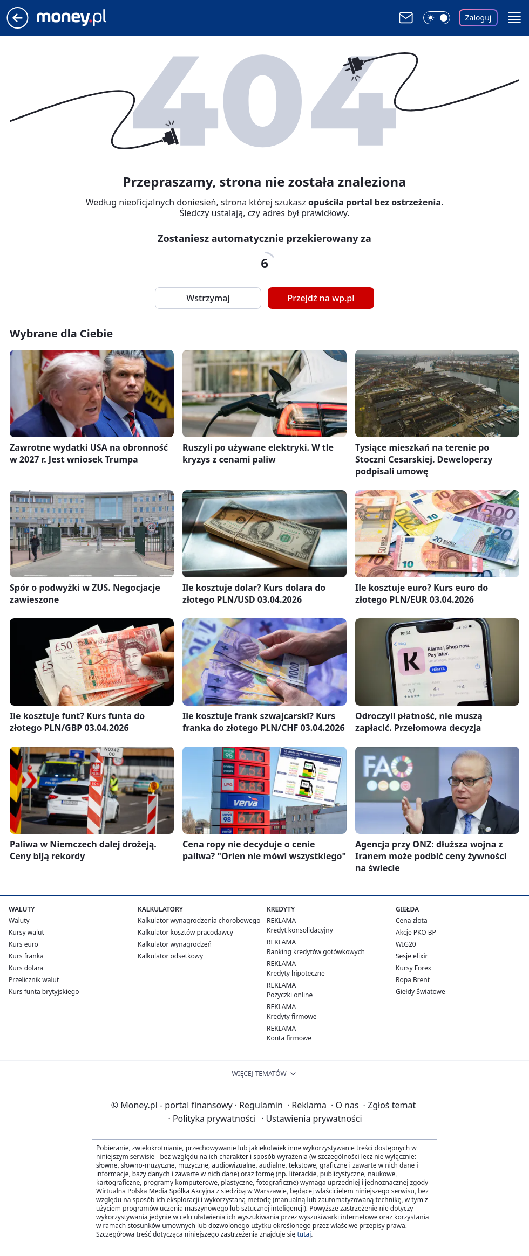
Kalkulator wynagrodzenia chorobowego (199, 920)
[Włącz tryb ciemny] (436, 17)
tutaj (304, 1234)
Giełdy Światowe (420, 991)
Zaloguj (478, 17)
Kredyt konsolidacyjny (300, 930)
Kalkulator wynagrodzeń (175, 944)
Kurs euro (23, 944)
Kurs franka (26, 956)
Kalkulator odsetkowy (170, 956)
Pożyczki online (290, 994)
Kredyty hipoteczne (296, 973)
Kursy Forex (413, 967)
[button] (514, 17)
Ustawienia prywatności (311, 1118)
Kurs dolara (26, 967)
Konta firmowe (289, 1038)
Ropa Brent (413, 979)
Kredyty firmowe (292, 1016)
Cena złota (412, 920)
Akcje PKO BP (416, 932)
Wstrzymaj (207, 298)
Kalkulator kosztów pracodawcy (185, 932)
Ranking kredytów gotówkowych (316, 951)
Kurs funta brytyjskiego (44, 991)
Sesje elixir (412, 956)
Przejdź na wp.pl (320, 298)
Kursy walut (26, 932)
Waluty (19, 920)
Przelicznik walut (34, 979)
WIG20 (406, 944)
